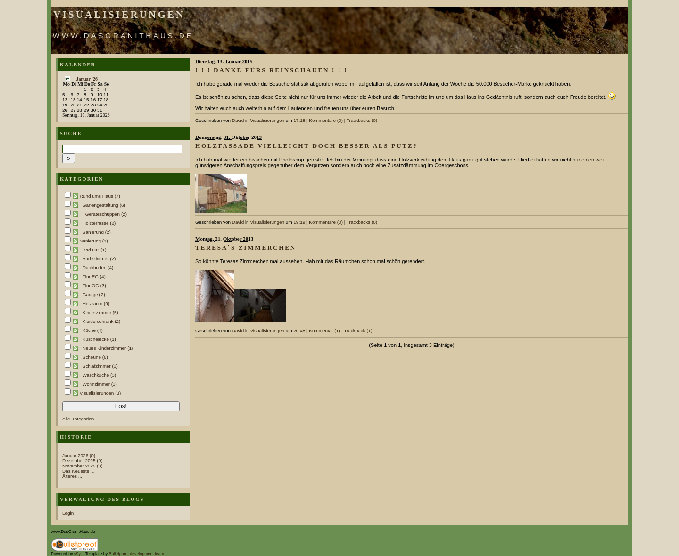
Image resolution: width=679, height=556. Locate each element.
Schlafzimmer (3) (100, 366)
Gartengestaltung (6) (104, 205)
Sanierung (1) (94, 240)
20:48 (299, 330)
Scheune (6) (95, 357)
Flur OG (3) (94, 285)
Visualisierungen (119, 14)
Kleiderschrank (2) (102, 321)
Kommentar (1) (324, 330)
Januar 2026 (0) (78, 455)
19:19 (299, 222)
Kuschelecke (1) (99, 339)
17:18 (299, 120)
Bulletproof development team (136, 553)
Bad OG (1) (95, 249)
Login (68, 513)
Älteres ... (72, 476)
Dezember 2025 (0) (82, 460)
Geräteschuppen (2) (106, 214)
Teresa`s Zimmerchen (245, 247)
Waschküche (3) (99, 375)
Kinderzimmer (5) (100, 312)
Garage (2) (94, 294)
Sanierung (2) (97, 231)
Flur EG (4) (94, 276)
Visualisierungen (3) (100, 392)
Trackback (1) (358, 330)
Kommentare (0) (326, 120)
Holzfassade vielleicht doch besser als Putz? (306, 145)
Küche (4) (93, 330)
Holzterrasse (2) (99, 223)
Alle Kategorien (78, 418)
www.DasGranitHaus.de (123, 36)
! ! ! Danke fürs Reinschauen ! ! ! (271, 69)
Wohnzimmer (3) (100, 384)
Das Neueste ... (78, 471)
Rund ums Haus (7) (100, 196)
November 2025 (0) (82, 465)
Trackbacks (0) (362, 120)
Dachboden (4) (98, 267)
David (238, 120)
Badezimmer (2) (99, 258)
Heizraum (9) (96, 303)
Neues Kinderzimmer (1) (108, 348)
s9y (77, 553)
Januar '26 (87, 78)
